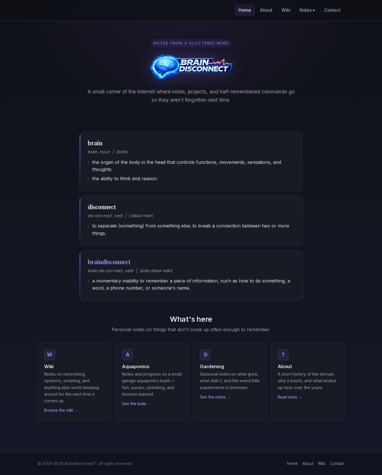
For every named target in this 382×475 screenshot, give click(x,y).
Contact (332, 10)
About (266, 10)
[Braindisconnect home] (55, 10)
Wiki (285, 10)
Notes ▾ (307, 10)
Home (245, 10)
